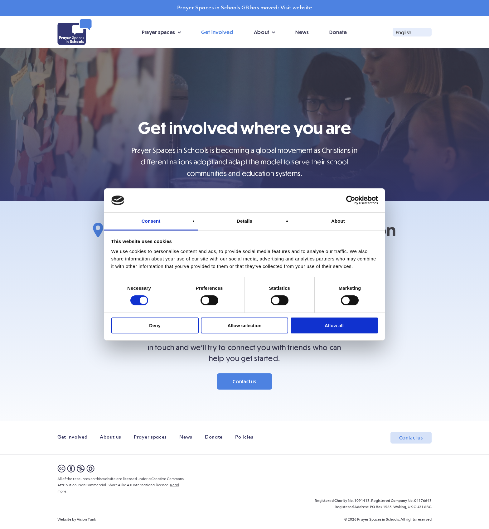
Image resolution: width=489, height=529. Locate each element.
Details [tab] (244, 221)
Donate (338, 32)
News (302, 32)
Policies (244, 437)
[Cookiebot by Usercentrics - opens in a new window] (350, 200)
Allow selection (244, 325)
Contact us (244, 381)
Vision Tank (86, 520)
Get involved (217, 32)
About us (110, 437)
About (262, 32)
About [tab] (338, 221)
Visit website (296, 8)
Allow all (334, 325)
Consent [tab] (151, 221)
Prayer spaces (158, 32)
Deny (155, 325)
